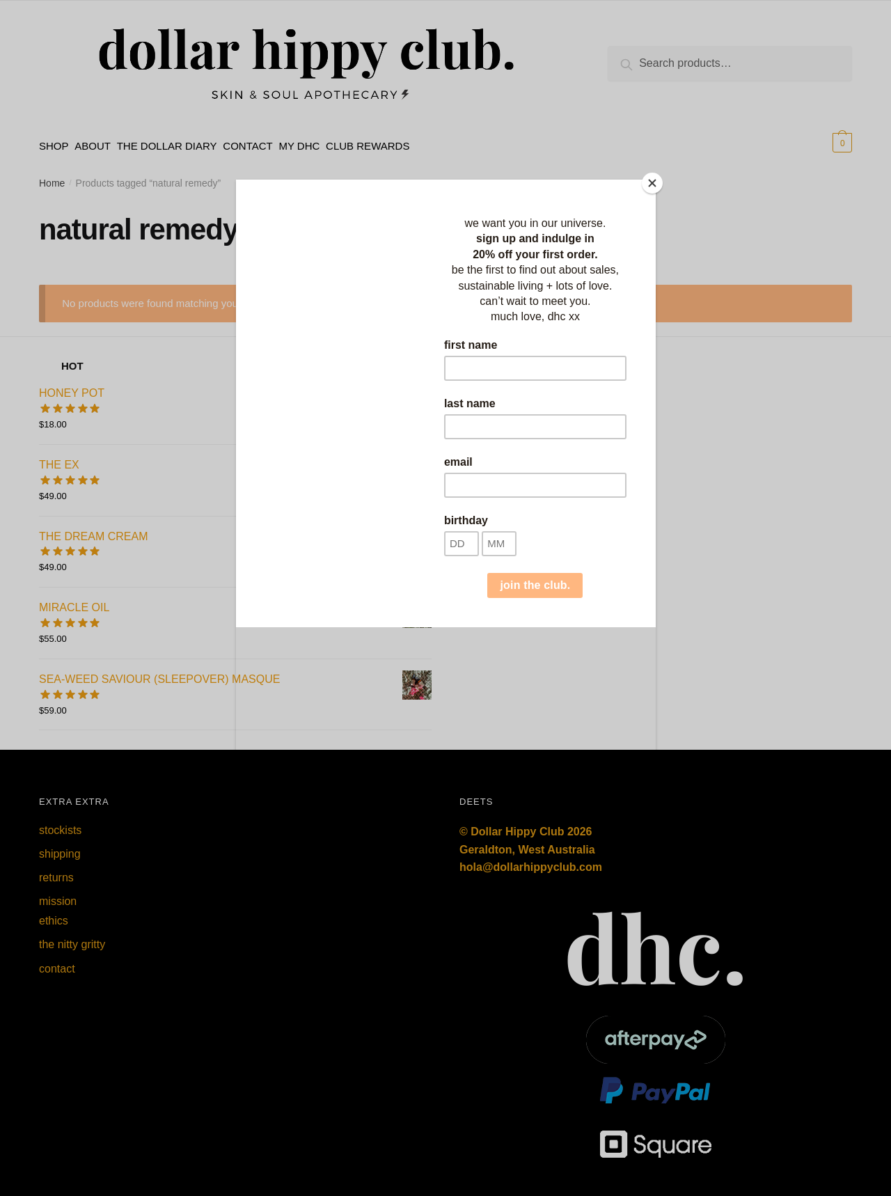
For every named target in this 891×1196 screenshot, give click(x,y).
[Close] (652, 183)
